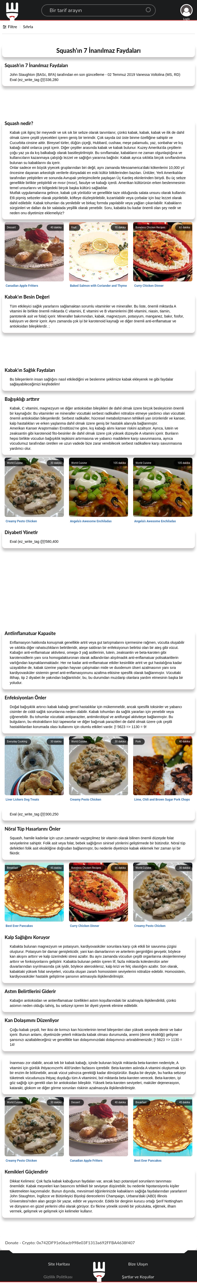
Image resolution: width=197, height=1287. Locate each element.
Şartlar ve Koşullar (138, 1276)
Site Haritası (59, 1263)
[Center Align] (150, 8)
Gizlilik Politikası (58, 1276)
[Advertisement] (98, 103)
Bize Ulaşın (138, 1263)
